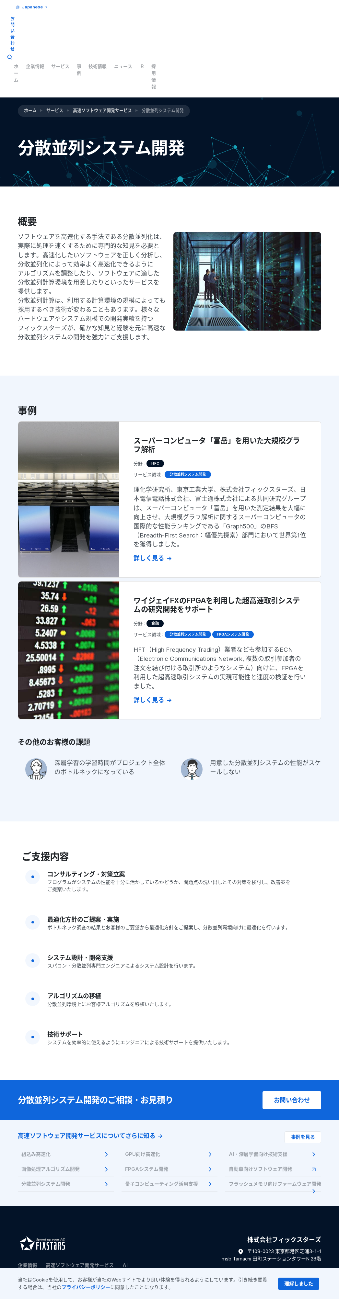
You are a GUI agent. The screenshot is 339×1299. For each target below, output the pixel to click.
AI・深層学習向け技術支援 (273, 1107)
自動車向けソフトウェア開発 (273, 1121)
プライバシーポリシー (86, 1287)
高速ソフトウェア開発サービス (102, 55)
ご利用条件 (62, 1253)
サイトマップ (30, 1253)
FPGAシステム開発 (169, 1121)
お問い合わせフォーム (297, 1246)
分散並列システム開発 (65, 1136)
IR (288, 26)
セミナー (108, 1230)
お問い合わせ (296, 7)
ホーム (147, 26)
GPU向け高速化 (169, 1107)
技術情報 (242, 26)
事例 (221, 26)
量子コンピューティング (44, 1230)
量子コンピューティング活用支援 (169, 1136)
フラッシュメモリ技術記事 (47, 1242)
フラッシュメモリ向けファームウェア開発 (275, 1139)
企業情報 (172, 26)
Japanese (258, 7)
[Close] (299, 1284)
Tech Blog (97, 1242)
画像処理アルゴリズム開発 (65, 1121)
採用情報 (308, 26)
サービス (198, 26)
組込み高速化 (65, 1107)
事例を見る (303, 1090)
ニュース (269, 26)
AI (125, 1218)
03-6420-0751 (303, 1226)
